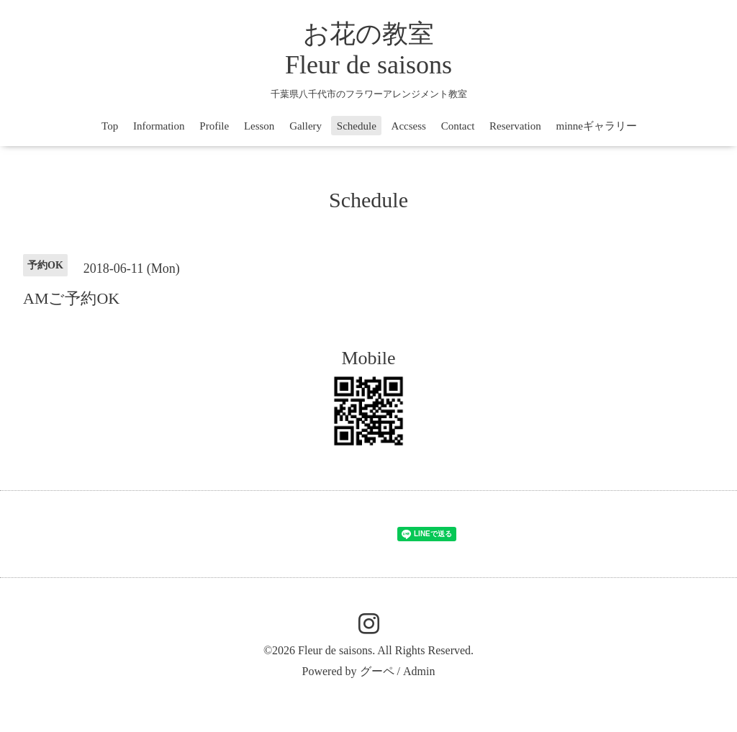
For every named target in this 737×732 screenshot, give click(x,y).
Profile (214, 126)
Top (109, 126)
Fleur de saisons (335, 650)
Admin (419, 671)
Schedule (356, 126)
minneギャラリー (596, 126)
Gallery (305, 126)
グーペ (377, 671)
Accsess (409, 126)
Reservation (515, 126)
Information (159, 126)
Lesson (259, 126)
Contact (458, 126)
